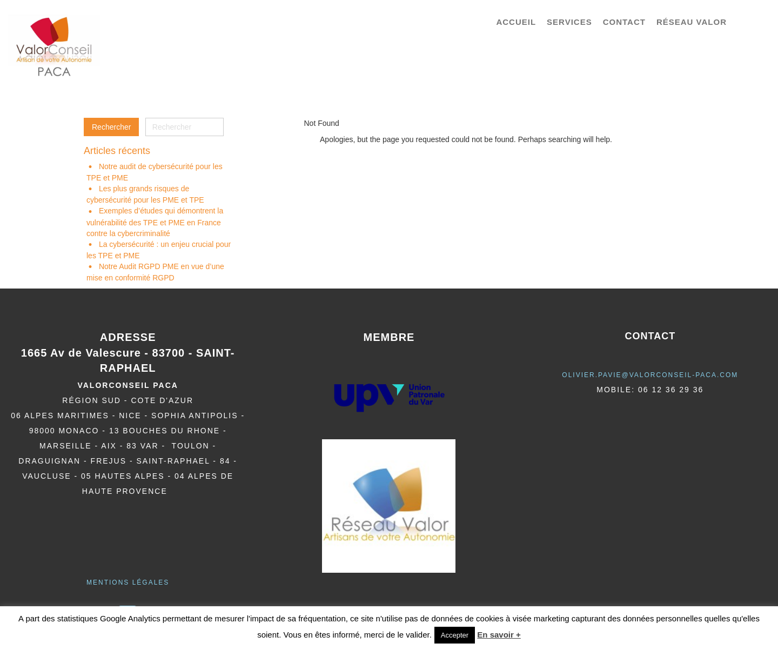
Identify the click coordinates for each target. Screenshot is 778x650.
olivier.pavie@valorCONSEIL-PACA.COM (650, 375)
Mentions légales (127, 582)
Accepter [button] (454, 635)
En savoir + (498, 634)
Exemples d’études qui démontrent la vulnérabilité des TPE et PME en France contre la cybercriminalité (154, 221)
